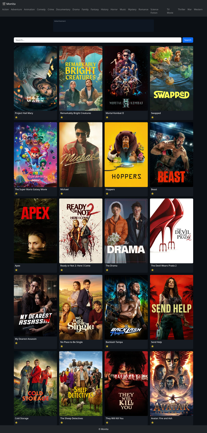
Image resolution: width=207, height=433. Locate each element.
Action (5, 9)
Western (198, 9)
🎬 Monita (8, 4)
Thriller (181, 9)
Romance (143, 9)
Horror (114, 9)
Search (187, 40)
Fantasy (95, 9)
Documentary (63, 9)
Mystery (132, 9)
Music (123, 9)
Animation (29, 9)
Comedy (41, 9)
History (104, 9)
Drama (76, 9)
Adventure (16, 9)
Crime (51, 9)
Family (85, 9)
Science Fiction (154, 11)
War (189, 9)
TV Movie (170, 11)
